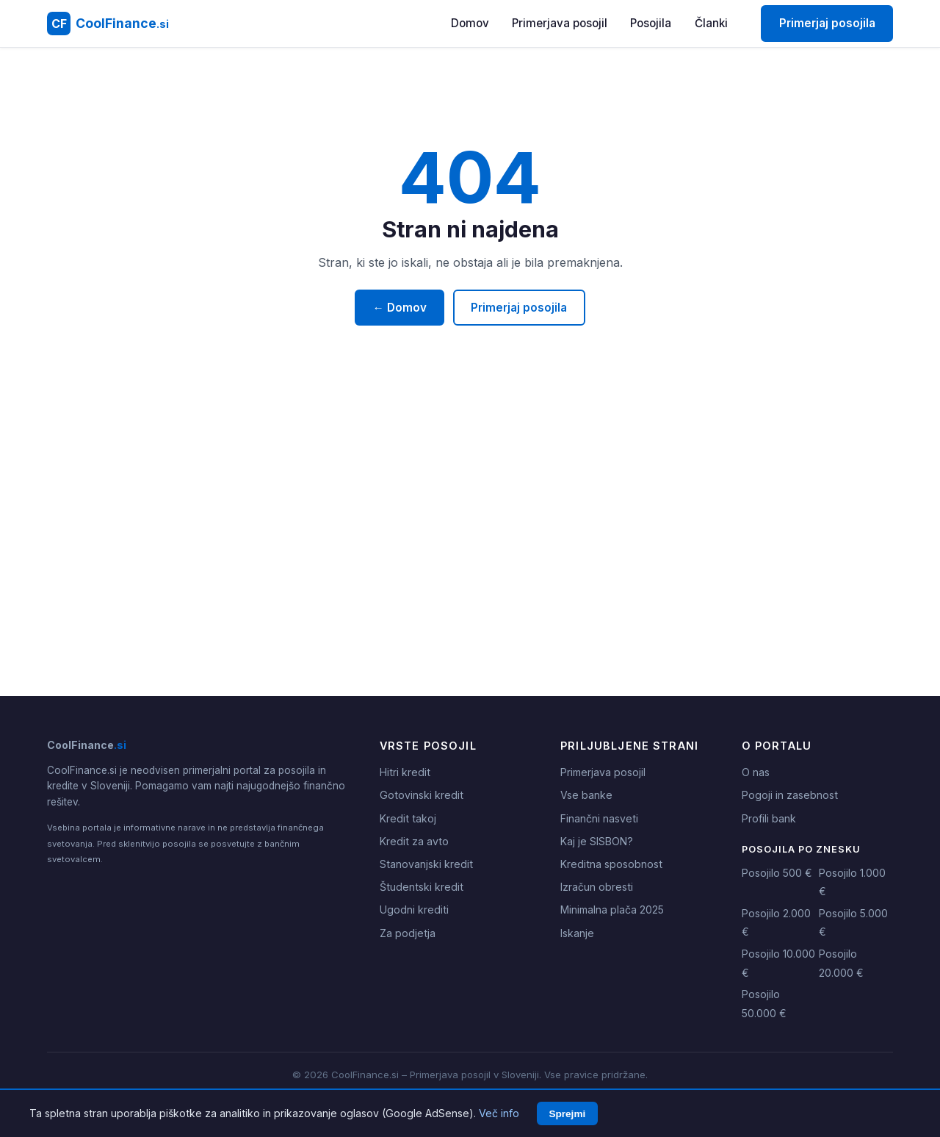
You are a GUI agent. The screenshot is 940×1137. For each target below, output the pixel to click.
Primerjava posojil (559, 23)
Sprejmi (567, 1113)
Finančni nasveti (599, 818)
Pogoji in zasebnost (790, 795)
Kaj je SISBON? (596, 841)
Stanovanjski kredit (426, 864)
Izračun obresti (596, 886)
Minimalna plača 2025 (612, 909)
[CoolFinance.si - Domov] (108, 23)
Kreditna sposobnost (611, 864)
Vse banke (586, 795)
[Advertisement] (470, 558)
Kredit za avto (414, 841)
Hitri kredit (405, 772)
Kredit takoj (408, 818)
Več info (499, 1113)
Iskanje (577, 933)
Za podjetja (407, 933)
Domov (470, 23)
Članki (711, 23)
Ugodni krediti (414, 909)
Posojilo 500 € (777, 873)
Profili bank (769, 818)
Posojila (650, 23)
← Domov (400, 308)
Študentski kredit (421, 886)
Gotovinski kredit (421, 795)
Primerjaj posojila (827, 23)
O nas (756, 772)
